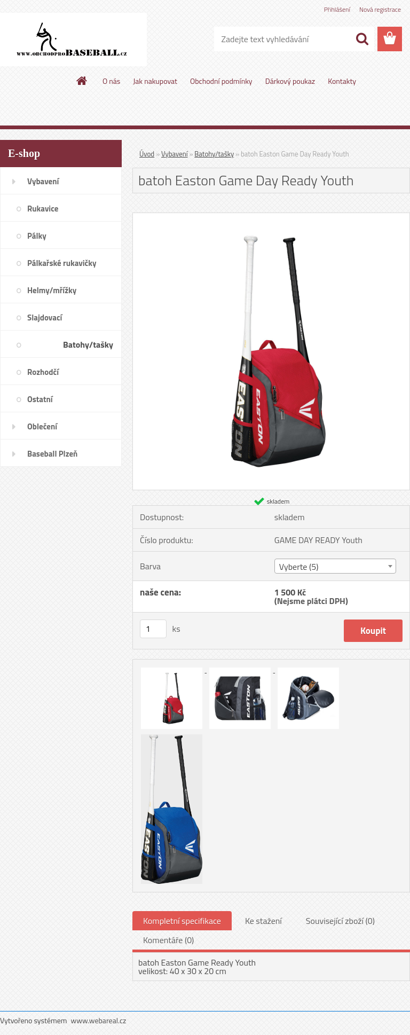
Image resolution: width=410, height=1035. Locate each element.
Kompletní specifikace (182, 920)
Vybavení (174, 153)
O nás (111, 81)
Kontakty (342, 81)
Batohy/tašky (214, 153)
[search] (362, 39)
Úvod (146, 153)
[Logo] (73, 39)
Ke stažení (263, 920)
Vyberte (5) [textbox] (299, 566)
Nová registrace (380, 9)
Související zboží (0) (340, 920)
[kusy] (153, 629)
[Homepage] (82, 80)
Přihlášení (337, 9)
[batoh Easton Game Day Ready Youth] (271, 217)
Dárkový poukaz (290, 81)
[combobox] (335, 566)
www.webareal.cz (99, 1020)
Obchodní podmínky (221, 81)
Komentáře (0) (168, 940)
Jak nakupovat (155, 81)
